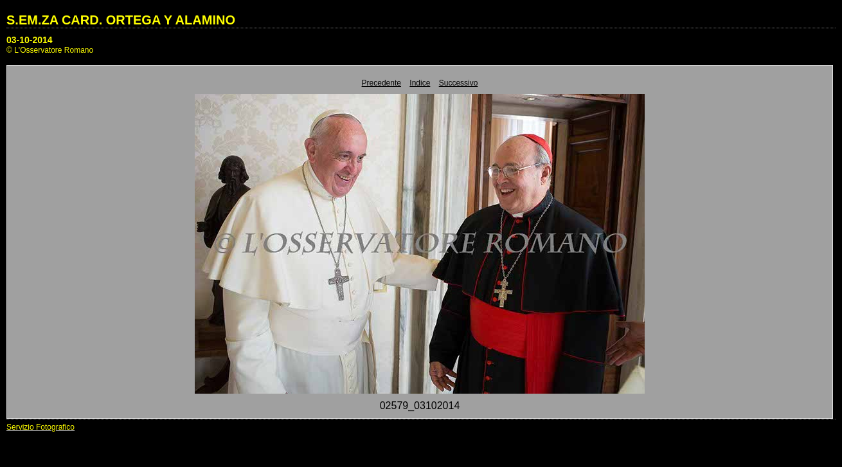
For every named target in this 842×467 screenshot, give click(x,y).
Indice (419, 82)
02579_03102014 (420, 405)
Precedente (381, 82)
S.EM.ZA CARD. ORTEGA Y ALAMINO (120, 20)
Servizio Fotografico (40, 427)
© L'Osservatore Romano (49, 50)
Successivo (458, 82)
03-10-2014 (29, 40)
